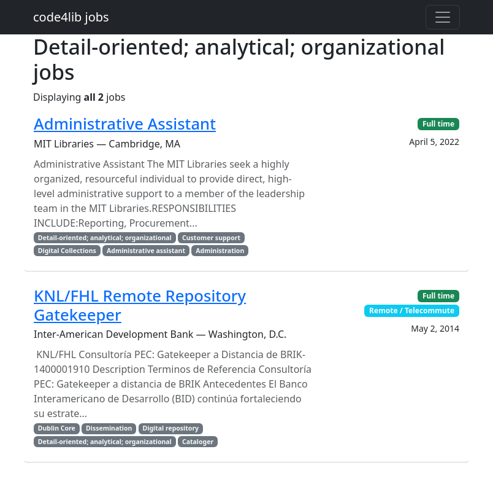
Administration (220, 250)
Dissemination (109, 428)
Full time (438, 124)
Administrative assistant (146, 250)
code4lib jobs (71, 17)
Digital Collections (67, 250)
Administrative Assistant (125, 124)
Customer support (211, 237)
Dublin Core (56, 428)
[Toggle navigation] (443, 17)
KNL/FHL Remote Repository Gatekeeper (140, 305)
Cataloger (197, 441)
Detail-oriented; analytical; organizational (105, 237)
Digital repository (171, 428)
